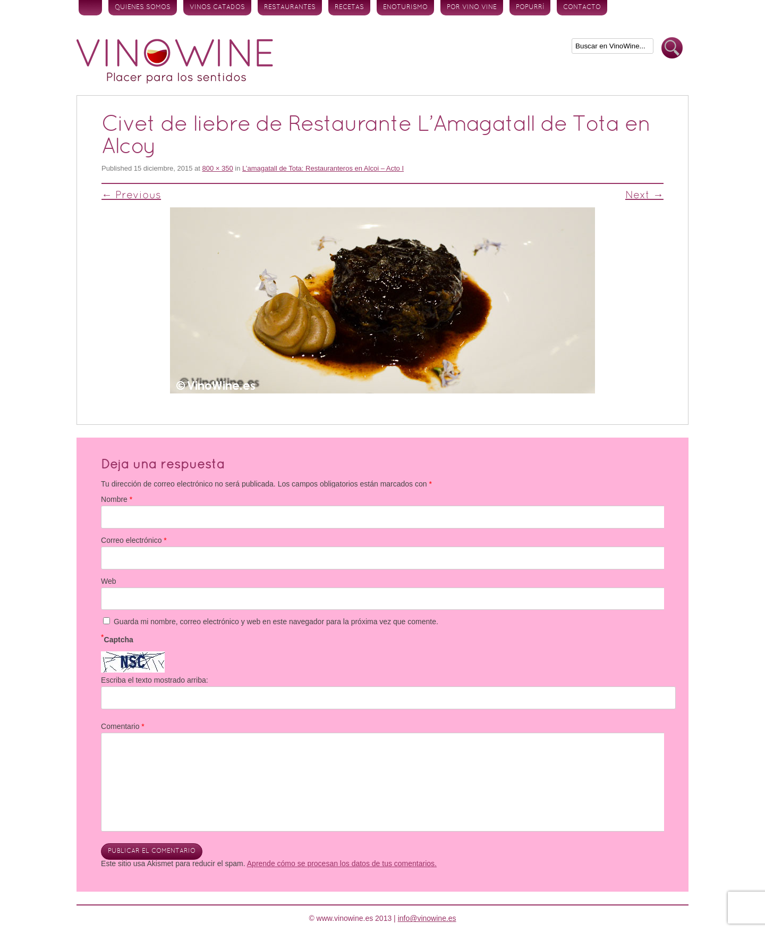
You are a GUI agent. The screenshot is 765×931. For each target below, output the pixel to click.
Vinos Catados (217, 7)
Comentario (122, 726)
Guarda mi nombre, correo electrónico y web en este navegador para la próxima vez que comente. (276, 621)
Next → (644, 195)
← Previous (131, 195)
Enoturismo (405, 7)
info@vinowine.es (427, 918)
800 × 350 (217, 168)
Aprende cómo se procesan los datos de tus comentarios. (342, 863)
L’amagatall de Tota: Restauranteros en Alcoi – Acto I (323, 168)
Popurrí (530, 7)
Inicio (90, 7)
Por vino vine (472, 7)
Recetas (349, 7)
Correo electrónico (134, 540)
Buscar (672, 48)
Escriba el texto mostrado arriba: (154, 680)
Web (108, 581)
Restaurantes (290, 7)
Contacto (582, 7)
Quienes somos (143, 7)
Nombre (116, 499)
